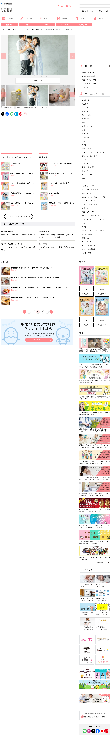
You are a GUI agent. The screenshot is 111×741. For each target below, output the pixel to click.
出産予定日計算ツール (89, 204)
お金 (83, 141)
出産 (83, 130)
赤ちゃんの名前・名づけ (90, 156)
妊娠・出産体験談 (88, 167)
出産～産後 (85, 134)
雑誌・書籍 (9, 25)
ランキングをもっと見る (18, 216)
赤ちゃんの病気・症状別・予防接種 (93, 230)
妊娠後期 (85, 111)
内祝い (69, 6)
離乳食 (79, 18)
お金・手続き (26, 18)
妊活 (107, 11)
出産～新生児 (86, 137)
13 (47, 312)
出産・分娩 (85, 87)
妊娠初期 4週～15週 (88, 76)
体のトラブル (86, 115)
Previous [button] (3, 56)
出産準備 (62, 18)
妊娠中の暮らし (87, 119)
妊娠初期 (85, 104)
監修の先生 (85, 238)
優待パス (98, 18)
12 (42, 312)
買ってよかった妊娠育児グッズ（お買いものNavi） (36, 107)
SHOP (60, 6)
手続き (84, 145)
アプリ (28, 25)
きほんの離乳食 (87, 234)
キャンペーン (64, 25)
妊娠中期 (19, 107)
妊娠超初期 (85, 100)
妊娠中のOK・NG (88, 212)
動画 (83, 178)
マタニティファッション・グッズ (93, 152)
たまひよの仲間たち (88, 245)
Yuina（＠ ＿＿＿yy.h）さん (38, 76)
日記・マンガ (86, 171)
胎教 (83, 122)
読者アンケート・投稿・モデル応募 (93, 197)
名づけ (43, 18)
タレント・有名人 (88, 174)
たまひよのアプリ (88, 242)
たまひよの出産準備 (88, 249)
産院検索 (85, 208)
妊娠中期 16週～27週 (89, 80)
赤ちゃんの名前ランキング (91, 216)
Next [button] (72, 56)
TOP (75, 11)
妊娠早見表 (7, 18)
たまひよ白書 (86, 253)
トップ (2, 30)
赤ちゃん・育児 (96, 11)
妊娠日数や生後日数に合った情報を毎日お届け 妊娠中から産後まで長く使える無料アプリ (39, 335)
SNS (46, 25)
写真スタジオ (83, 25)
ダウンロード (39, 340)
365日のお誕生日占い (89, 201)
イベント (85, 160)
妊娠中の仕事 (86, 148)
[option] (38, 56)
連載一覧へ (101, 563)
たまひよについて (88, 186)
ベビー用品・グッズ (23, 30)
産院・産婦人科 (87, 126)
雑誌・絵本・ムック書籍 (90, 190)
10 (33, 312)
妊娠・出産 (84, 11)
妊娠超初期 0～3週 (88, 72)
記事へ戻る (38, 80)
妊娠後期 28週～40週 (89, 84)
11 (38, 312)
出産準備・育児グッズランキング (93, 219)
